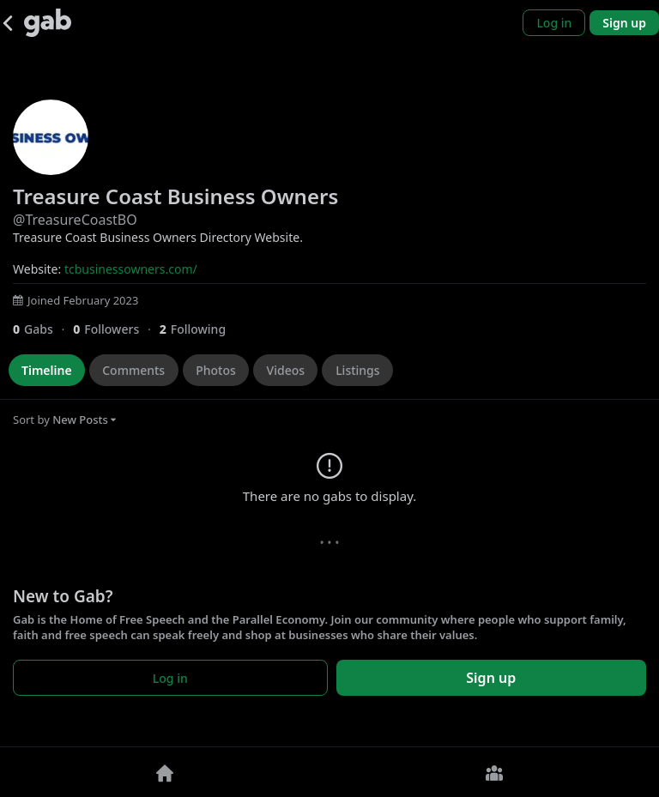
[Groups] (494, 772)
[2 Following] (199, 329)
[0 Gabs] (43, 329)
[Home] (165, 772)
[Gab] (47, 22)
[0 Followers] (116, 329)
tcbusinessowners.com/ (130, 269)
